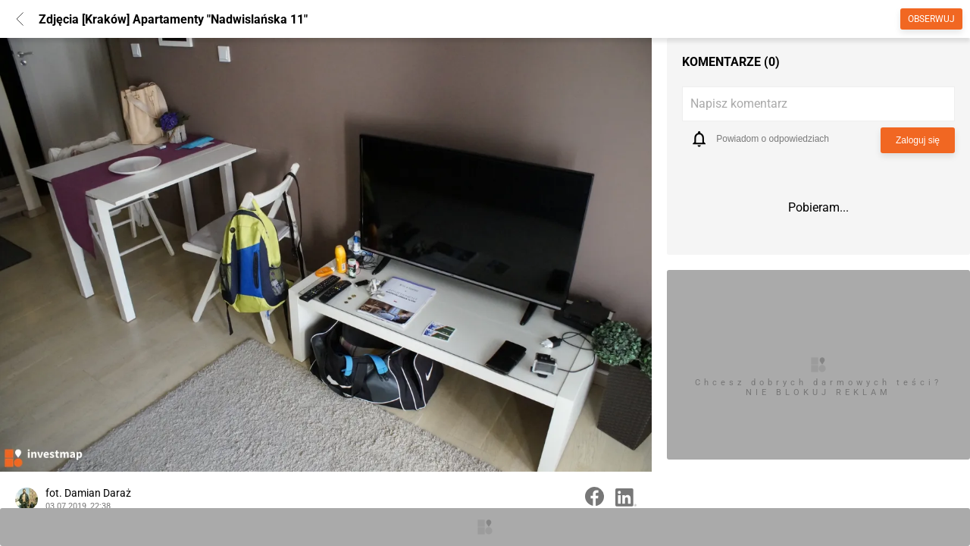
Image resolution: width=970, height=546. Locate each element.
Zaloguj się (918, 140)
